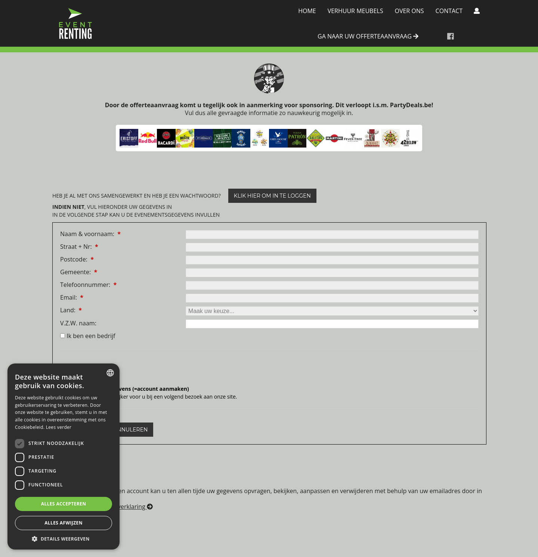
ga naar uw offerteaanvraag (368, 36)
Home (307, 11)
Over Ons (409, 11)
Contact (449, 11)
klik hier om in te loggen (272, 195)
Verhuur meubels (355, 11)
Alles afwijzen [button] (63, 523)
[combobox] (110, 373)
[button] (63, 538)
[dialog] (63, 456)
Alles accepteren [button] (63, 504)
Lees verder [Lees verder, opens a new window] (59, 427)
